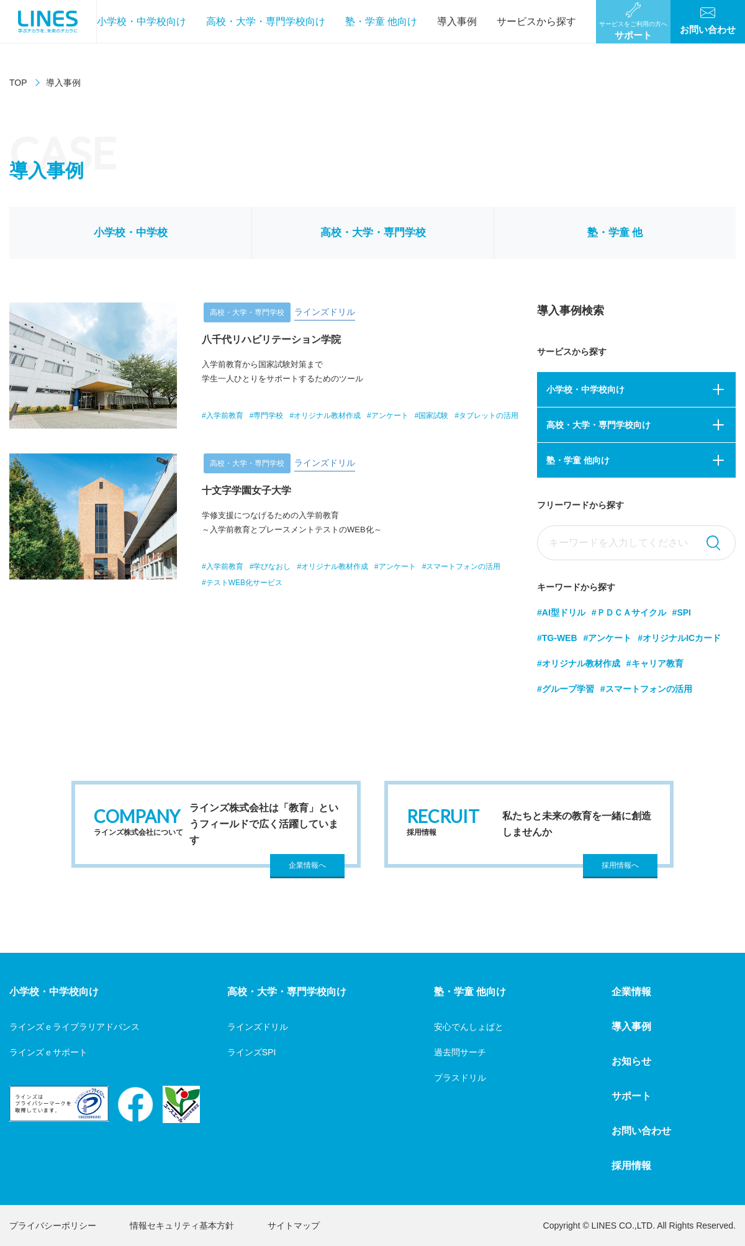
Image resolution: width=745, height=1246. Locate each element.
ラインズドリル (257, 1027)
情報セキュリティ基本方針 (182, 1225)
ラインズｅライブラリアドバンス (74, 1027)
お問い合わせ (641, 1130)
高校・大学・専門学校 (373, 233)
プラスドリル (460, 1078)
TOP (18, 83)
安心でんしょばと (468, 1027)
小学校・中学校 (131, 233)
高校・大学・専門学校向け (265, 21)
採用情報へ (620, 865)
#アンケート (608, 638)
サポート (631, 1096)
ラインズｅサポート (48, 1052)
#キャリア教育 (655, 663)
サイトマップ (294, 1225)
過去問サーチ (460, 1052)
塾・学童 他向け (381, 21)
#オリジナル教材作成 (578, 663)
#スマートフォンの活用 (646, 689)
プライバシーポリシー (52, 1225)
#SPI (681, 612)
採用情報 (631, 1165)
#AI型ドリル (561, 612)
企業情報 (631, 991)
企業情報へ (307, 865)
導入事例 (457, 21)
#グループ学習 (565, 689)
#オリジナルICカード (679, 638)
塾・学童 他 (615, 233)
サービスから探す (536, 21)
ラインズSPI (251, 1052)
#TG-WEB (557, 638)
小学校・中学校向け (141, 21)
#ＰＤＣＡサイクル (629, 612)
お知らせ (631, 1061)
